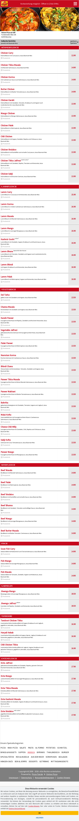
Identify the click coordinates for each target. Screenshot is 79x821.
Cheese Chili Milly (8, 426)
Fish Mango (6, 560)
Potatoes (50, 747)
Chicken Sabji (7, 173)
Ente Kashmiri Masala (11, 699)
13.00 (73, 430)
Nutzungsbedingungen (44, 777)
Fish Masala (6, 572)
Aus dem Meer (37, 757)
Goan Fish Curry (8, 548)
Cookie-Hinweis (63, 777)
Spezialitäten (7, 757)
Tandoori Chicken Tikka (11, 620)
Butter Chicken (7, 89)
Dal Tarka (5, 294)
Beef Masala (6, 470)
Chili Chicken (6, 136)
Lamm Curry (6, 192)
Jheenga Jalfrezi (8, 603)
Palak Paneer (7, 343)
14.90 (73, 67)
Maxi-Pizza (13, 747)
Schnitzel (62, 747)
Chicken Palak (7, 125)
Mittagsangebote (59, 761)
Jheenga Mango (8, 591)
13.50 (73, 297)
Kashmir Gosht (7, 239)
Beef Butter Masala (10, 530)
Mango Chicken (8, 113)
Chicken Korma (8, 77)
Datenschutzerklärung (17, 808)
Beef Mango (6, 518)
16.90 (73, 206)
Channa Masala (7, 306)
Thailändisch (53, 752)
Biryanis (41, 752)
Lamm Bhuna (7, 251)
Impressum (13, 777)
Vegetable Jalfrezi (9, 330)
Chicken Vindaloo (8, 149)
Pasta (30, 747)
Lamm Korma (7, 204)
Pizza (3, 747)
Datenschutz (26, 777)
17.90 (73, 666)
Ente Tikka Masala (9, 688)
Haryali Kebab (7, 632)
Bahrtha (4, 402)
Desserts (33, 761)
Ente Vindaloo (7, 711)
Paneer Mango (7, 452)
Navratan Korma (8, 355)
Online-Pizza (51, 774)
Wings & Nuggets (8, 752)
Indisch (31, 752)
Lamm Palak (6, 276)
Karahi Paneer (7, 318)
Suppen (22, 752)
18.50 (73, 594)
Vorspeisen (51, 757)
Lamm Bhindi (7, 264)
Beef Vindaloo (7, 494)
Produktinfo (5, 58)
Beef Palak (6, 482)
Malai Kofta (6, 414)
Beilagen (63, 757)
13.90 (73, 104)
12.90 (73, 55)
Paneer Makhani (8, 391)
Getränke (44, 761)
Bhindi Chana (7, 366)
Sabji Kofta (6, 439)
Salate (23, 747)
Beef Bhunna (7, 505)
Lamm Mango (7, 228)
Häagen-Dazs (6, 761)
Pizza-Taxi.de (37, 774)
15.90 (73, 194)
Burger (65, 752)
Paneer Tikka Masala (10, 379)
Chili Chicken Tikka (9, 644)
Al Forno (39, 747)
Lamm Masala (7, 216)
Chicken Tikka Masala (11, 65)
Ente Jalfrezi (6, 662)
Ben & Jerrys (21, 761)
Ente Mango (6, 676)
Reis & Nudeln (22, 757)
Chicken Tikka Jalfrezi (11, 160)
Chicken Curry (7, 52)
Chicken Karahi (7, 100)
